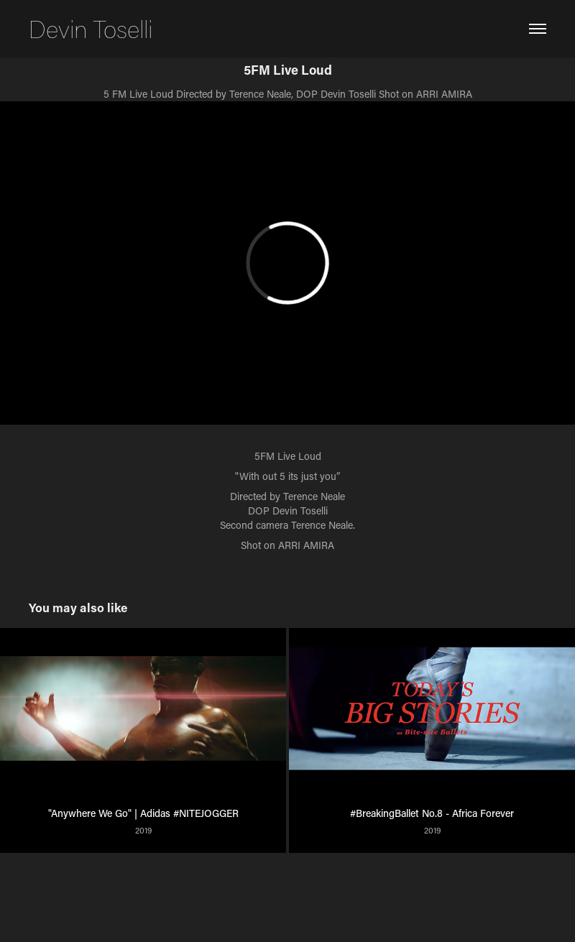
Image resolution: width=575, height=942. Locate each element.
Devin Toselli (90, 29)
